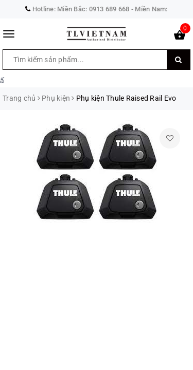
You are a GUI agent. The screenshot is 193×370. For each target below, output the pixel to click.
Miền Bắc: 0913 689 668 (93, 9)
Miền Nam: (151, 9)
